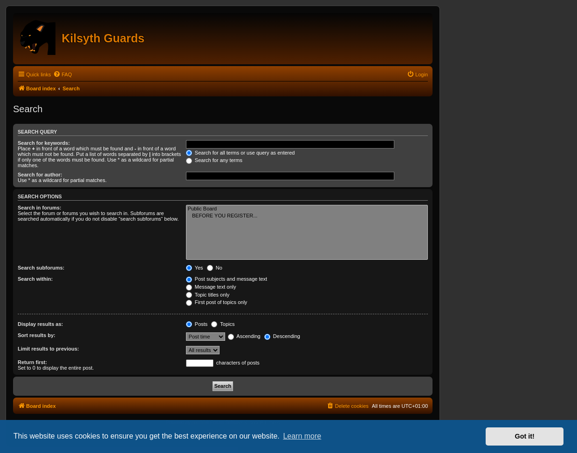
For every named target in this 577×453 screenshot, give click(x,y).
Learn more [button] (302, 436)
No (214, 267)
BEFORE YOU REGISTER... (307, 216)
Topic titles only (207, 294)
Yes (194, 267)
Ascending (244, 336)
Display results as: (40, 324)
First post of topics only (216, 302)
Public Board (307, 209)
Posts (197, 324)
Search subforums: (41, 267)
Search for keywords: (44, 143)
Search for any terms (214, 160)
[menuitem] (62, 74)
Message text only (211, 287)
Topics (222, 324)
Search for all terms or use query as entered (240, 153)
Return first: (32, 362)
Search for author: (40, 174)
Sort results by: (36, 335)
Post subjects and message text (226, 279)
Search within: (35, 279)
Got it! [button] (525, 436)
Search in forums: (40, 207)
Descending (282, 336)
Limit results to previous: (48, 349)
